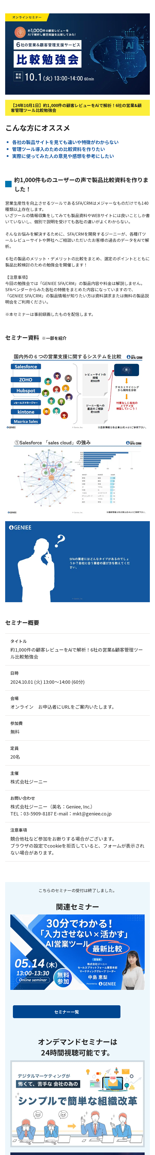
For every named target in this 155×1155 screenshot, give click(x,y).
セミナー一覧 (66, 1012)
